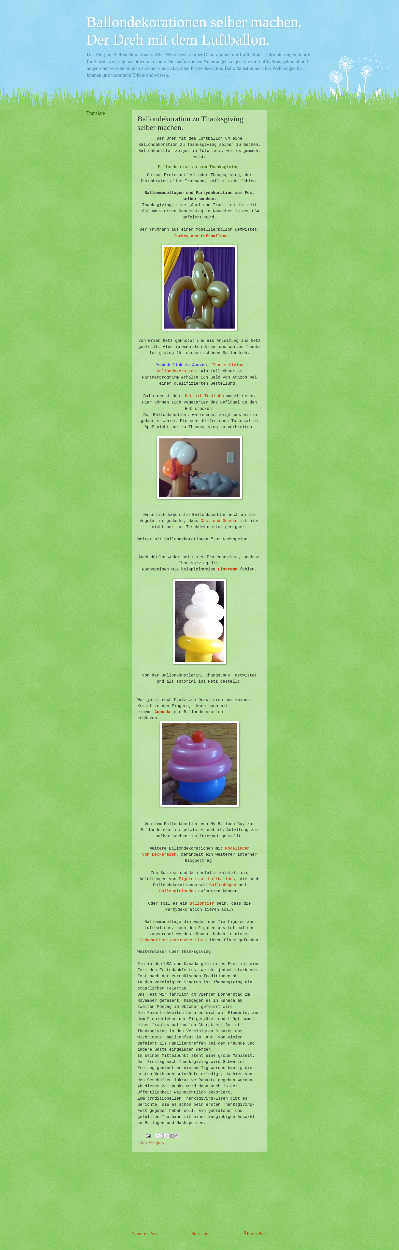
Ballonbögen (222, 885)
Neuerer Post (145, 1233)
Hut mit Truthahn (204, 396)
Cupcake (163, 712)
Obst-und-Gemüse (219, 521)
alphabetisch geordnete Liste (172, 940)
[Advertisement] (199, 1191)
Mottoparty (156, 1143)
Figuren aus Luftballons (207, 879)
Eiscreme (227, 569)
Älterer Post (255, 1233)
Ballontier (202, 903)
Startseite (200, 1233)
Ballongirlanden (177, 891)
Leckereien (164, 854)
